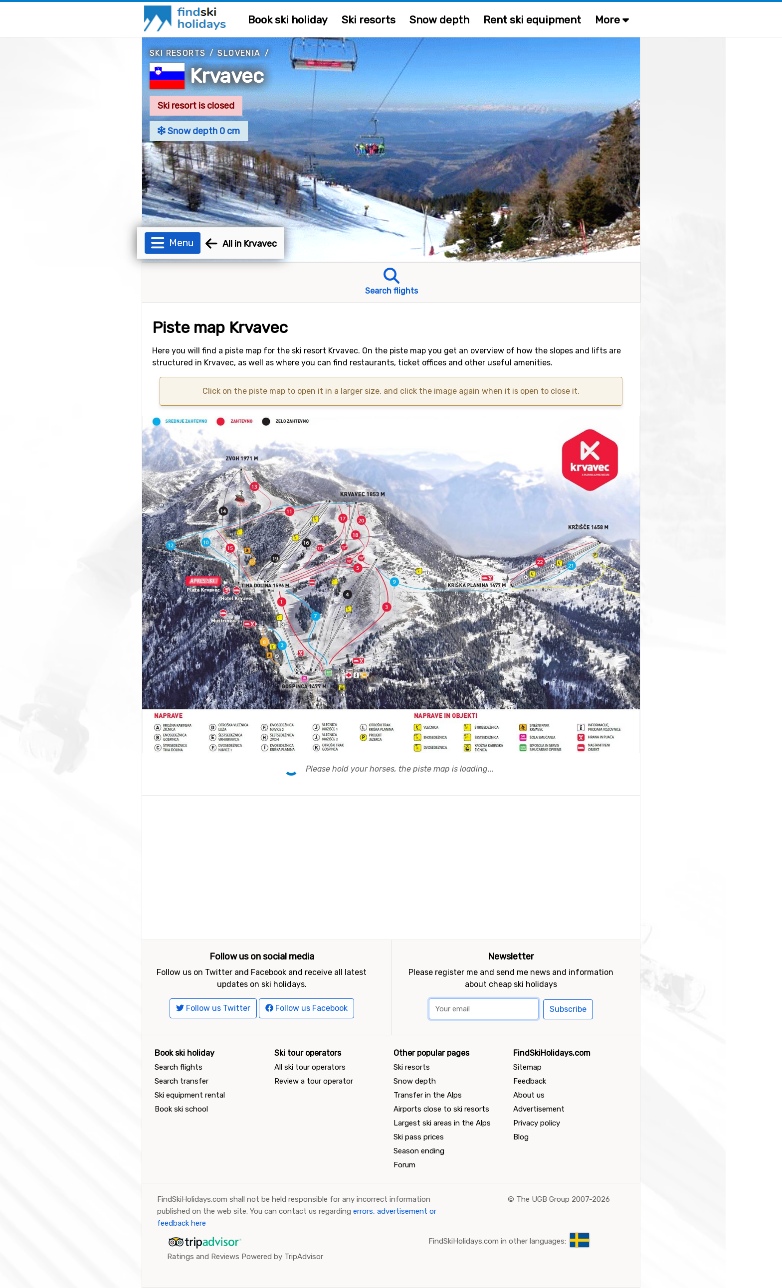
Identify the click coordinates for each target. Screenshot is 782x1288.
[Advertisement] (391, 865)
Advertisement (539, 1109)
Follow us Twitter (213, 1008)
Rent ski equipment (532, 19)
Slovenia (238, 53)
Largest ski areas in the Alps (442, 1123)
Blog (521, 1136)
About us (529, 1095)
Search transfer (181, 1081)
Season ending (418, 1150)
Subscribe (568, 1009)
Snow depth (439, 19)
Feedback (529, 1081)
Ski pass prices (418, 1136)
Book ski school (181, 1109)
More (612, 19)
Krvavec (227, 76)
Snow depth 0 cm (199, 131)
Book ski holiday (288, 19)
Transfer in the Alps (427, 1095)
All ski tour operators (310, 1067)
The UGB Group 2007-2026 (563, 1199)
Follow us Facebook (306, 1008)
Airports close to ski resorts (441, 1109)
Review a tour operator (313, 1081)
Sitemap (527, 1067)
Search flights (178, 1067)
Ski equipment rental (190, 1095)
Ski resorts (368, 19)
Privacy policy (536, 1123)
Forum (404, 1164)
